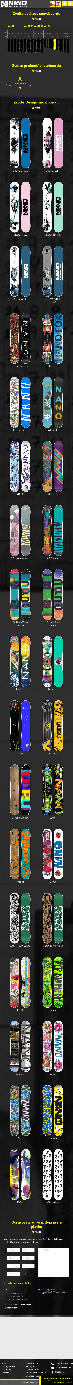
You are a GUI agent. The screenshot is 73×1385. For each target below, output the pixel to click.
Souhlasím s (14, 1305)
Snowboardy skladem (36, 1372)
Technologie (7, 1369)
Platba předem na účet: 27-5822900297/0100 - (54, 1289)
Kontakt (5, 1372)
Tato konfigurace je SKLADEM (62, 1383)
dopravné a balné (17, 1293)
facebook (59, 1371)
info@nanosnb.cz (63, 1367)
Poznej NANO (8, 1366)
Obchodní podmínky (35, 1375)
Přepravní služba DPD (19, 1296)
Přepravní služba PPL (19, 1299)
